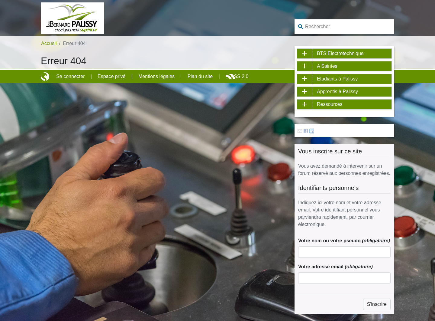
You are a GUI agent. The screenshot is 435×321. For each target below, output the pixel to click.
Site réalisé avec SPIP (45, 76)
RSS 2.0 (239, 76)
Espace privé (112, 76)
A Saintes (327, 66)
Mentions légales (156, 76)
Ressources (329, 104)
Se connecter (70, 76)
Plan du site (200, 76)
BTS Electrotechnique (340, 53)
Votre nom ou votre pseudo (344, 240)
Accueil (49, 43)
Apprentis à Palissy (337, 91)
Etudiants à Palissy (337, 78)
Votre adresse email (335, 266)
